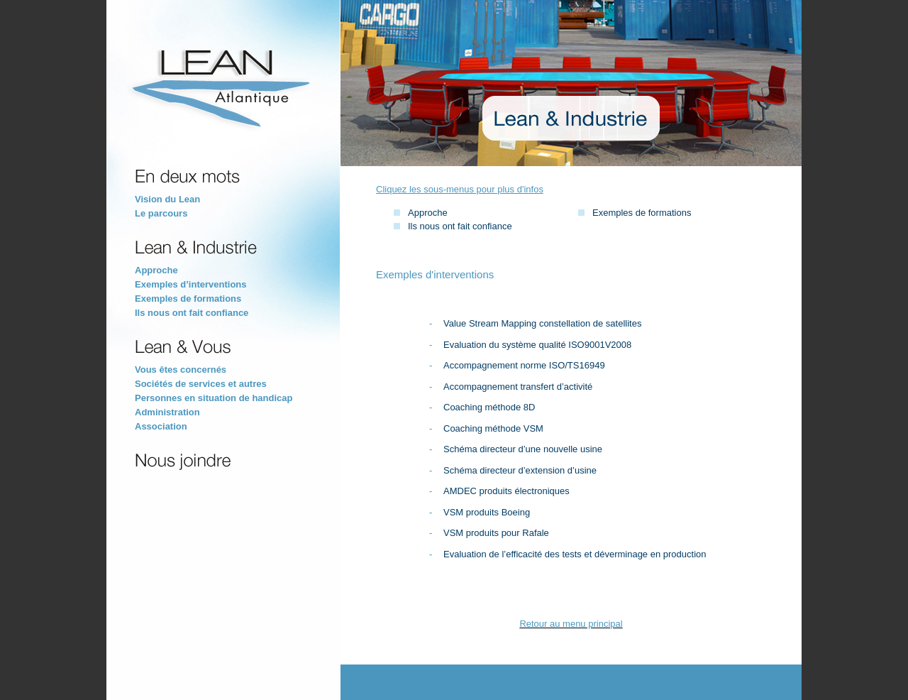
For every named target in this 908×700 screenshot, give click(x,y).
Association (161, 426)
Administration (167, 412)
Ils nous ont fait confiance (460, 226)
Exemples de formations (641, 212)
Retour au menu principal (570, 623)
